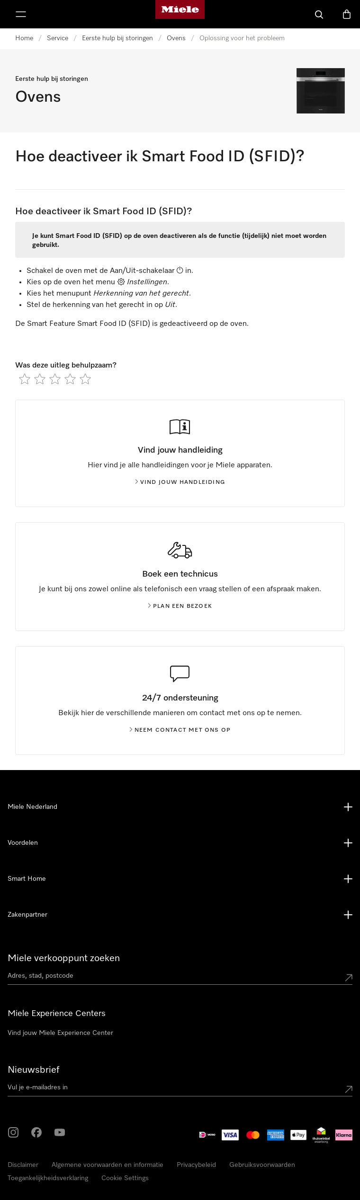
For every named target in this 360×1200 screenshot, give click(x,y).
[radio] (24, 379)
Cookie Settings (125, 1178)
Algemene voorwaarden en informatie (107, 1165)
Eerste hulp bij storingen (117, 38)
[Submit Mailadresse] (348, 1089)
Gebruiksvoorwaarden (262, 1165)
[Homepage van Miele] (180, 14)
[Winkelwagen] (346, 14)
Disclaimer (23, 1165)
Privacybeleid (196, 1165)
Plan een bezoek (180, 606)
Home (24, 38)
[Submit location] (348, 977)
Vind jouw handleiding (180, 482)
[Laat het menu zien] (21, 14)
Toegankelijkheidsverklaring (48, 1178)
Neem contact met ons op (180, 730)
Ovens (176, 38)
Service (57, 38)
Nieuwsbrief (33, 1070)
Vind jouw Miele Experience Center (60, 1033)
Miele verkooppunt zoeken (64, 958)
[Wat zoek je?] (319, 14)
